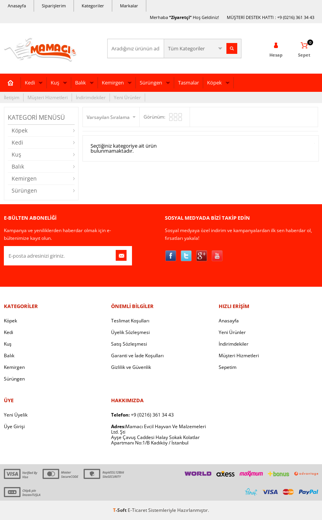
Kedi (30, 82)
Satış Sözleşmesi (129, 344)
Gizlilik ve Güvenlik (131, 367)
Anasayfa (17, 6)
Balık (80, 82)
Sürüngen (151, 82)
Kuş (55, 82)
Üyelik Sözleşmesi (130, 332)
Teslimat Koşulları (130, 320)
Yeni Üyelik (15, 415)
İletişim (11, 97)
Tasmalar (188, 82)
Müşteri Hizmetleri (47, 97)
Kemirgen (113, 82)
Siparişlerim (54, 6)
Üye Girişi (14, 426)
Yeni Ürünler (127, 97)
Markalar (129, 6)
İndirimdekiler (91, 97)
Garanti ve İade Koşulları (137, 355)
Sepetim (227, 367)
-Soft (120, 510)
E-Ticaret (137, 510)
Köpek (214, 82)
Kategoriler (93, 6)
